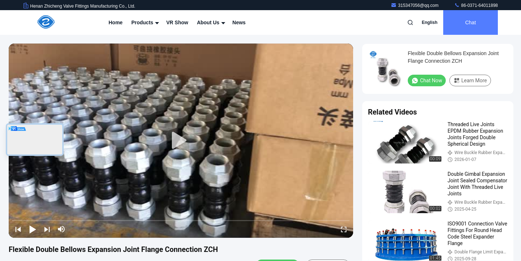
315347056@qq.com (415, 5)
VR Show (177, 22)
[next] (47, 229)
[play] (181, 141)
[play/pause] (32, 229)
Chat (470, 22)
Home (116, 22)
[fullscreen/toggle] (343, 229)
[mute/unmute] (61, 229)
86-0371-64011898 (476, 5)
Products (144, 22)
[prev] (18, 229)
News (239, 22)
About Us (210, 22)
